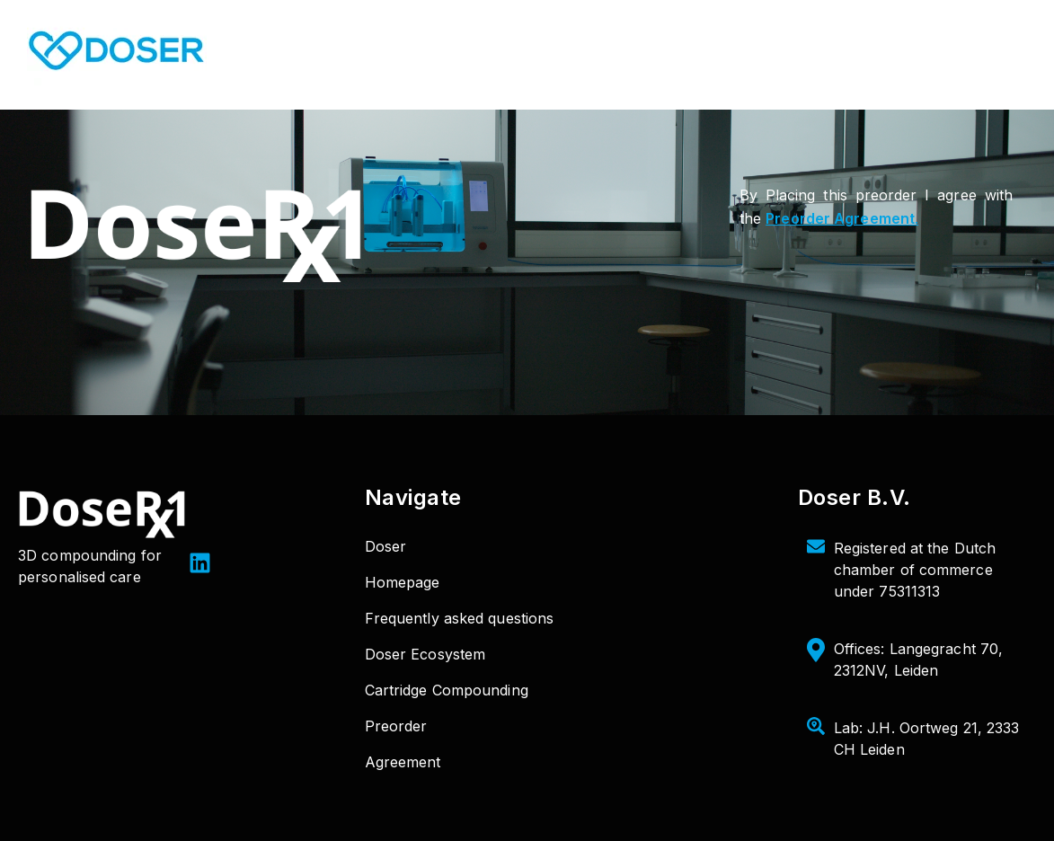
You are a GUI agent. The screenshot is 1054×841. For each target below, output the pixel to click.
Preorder (396, 726)
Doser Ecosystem (425, 654)
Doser (386, 546)
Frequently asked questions (459, 618)
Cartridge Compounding (446, 690)
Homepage (402, 582)
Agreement (403, 762)
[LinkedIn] (200, 566)
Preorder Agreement (840, 218)
